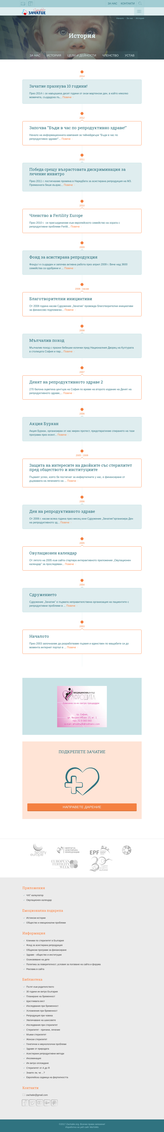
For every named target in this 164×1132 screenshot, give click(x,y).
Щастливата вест (35, 1001)
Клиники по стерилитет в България (45, 940)
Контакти (128, 3)
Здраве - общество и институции (44, 954)
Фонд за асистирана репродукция (44, 945)
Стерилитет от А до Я (38, 1068)
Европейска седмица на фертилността (47, 1077)
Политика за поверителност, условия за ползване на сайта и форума (63, 964)
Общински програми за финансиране (46, 950)
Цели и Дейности (81, 55)
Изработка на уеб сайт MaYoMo (82, 1127)
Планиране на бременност (40, 996)
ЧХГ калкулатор (34, 895)
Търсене (140, 4)
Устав (130, 55)
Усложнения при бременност (41, 1010)
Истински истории (36, 918)
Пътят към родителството (40, 986)
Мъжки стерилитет (36, 1034)
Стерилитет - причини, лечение (43, 1029)
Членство (111, 55)
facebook (30, 4)
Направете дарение (82, 807)
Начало (120, 18)
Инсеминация (33, 1058)
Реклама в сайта (35, 969)
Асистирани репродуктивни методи (45, 1053)
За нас (112, 3)
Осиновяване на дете (38, 959)
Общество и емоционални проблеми (46, 922)
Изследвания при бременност (42, 1006)
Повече (68, 97)
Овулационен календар (39, 900)
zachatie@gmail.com (23, 4)
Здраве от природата (37, 1048)
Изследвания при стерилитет (42, 1025)
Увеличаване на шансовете (41, 1020)
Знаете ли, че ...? (35, 1072)
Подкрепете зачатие (82, 751)
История (53, 55)
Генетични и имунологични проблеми (46, 1044)
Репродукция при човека (39, 1015)
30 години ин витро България (42, 991)
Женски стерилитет (36, 1039)
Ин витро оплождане (37, 1063)
